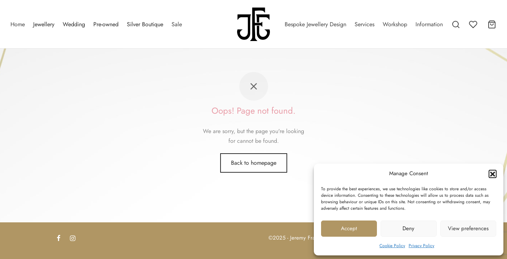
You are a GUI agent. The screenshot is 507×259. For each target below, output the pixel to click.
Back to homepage (253, 170)
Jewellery (43, 24)
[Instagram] (72, 238)
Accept (349, 228)
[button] (492, 173)
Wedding (74, 24)
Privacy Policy (421, 245)
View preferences (468, 228)
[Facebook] (58, 238)
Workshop (395, 24)
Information (429, 24)
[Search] (456, 24)
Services (364, 24)
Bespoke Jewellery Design (315, 24)
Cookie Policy (392, 245)
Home (17, 24)
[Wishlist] (474, 24)
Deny (408, 228)
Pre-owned (106, 24)
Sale (177, 24)
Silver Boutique (145, 24)
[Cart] (492, 24)
